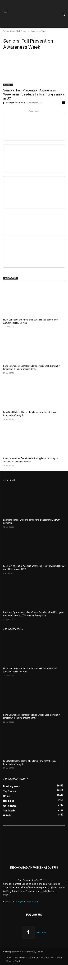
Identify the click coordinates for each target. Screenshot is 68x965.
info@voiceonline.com (27, 901)
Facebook (41, 932)
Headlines (8, 85)
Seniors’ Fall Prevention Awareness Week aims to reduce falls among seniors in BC (34, 94)
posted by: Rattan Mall (14, 102)
